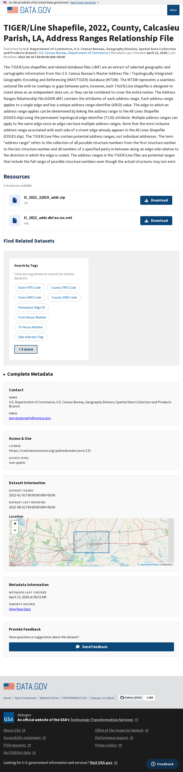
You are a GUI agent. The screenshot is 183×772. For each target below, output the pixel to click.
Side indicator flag (30, 337)
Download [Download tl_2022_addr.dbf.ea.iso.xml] (156, 220)
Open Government (25, 698)
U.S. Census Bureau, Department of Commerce (73, 52)
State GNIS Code (29, 297)
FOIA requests (17, 745)
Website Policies (49, 698)
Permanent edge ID (31, 307)
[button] (15, 524)
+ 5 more (26, 349)
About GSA (15, 730)
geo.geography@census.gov (30, 418)
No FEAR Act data (20, 752)
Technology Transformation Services (104, 719)
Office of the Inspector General (122, 730)
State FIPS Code (29, 287)
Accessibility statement (25, 737)
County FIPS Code (63, 287)
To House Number (30, 327)
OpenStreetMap (149, 564)
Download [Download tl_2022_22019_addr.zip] (156, 200)
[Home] (29, 10)
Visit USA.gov (104, 762)
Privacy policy (108, 745)
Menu (173, 10)
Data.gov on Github (102, 698)
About (7, 698)
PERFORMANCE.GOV (74, 698)
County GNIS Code (64, 297)
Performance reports (114, 737)
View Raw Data (20, 609)
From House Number (32, 317)
